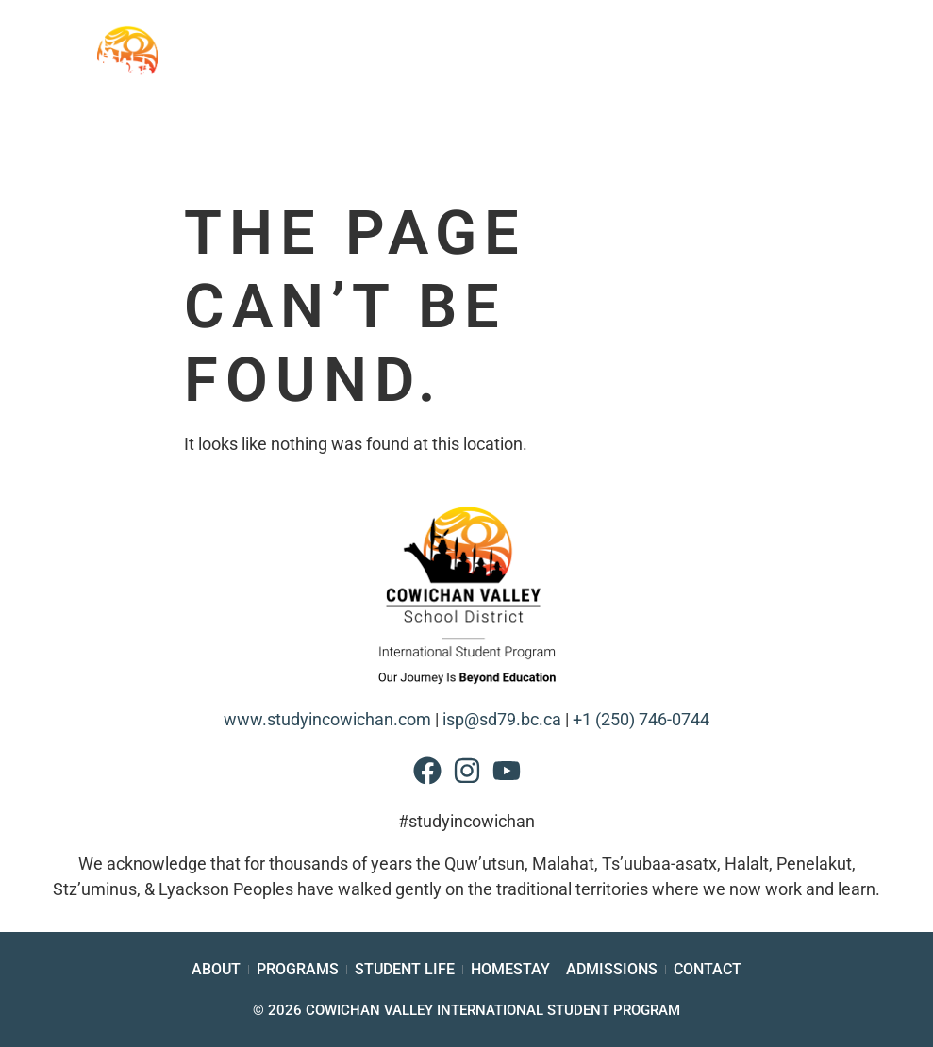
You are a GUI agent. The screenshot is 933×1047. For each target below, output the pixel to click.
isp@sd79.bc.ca (501, 719)
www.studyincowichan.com (327, 719)
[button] (867, 102)
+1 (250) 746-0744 (641, 719)
